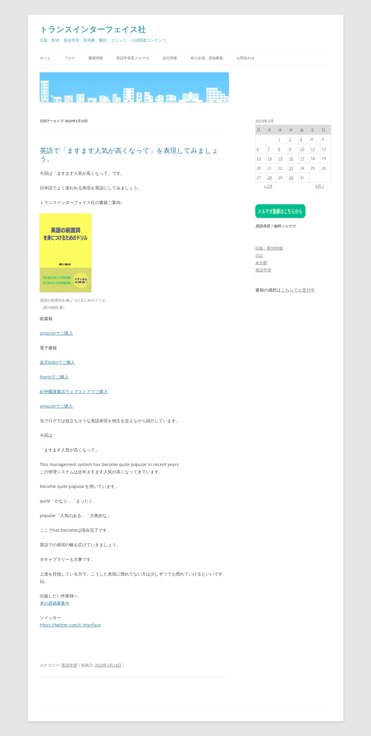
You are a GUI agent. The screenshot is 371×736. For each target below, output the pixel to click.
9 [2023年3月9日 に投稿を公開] (290, 149)
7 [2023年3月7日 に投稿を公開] (268, 149)
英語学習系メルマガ (132, 57)
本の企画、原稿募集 (206, 57)
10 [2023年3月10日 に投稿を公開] (302, 149)
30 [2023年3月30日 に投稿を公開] (291, 177)
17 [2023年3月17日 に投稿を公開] (302, 158)
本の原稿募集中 (55, 603)
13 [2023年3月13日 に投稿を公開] (259, 158)
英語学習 (69, 665)
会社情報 (169, 57)
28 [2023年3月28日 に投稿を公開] (269, 177)
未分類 (261, 262)
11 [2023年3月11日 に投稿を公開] (313, 149)
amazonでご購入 (56, 333)
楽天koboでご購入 (57, 362)
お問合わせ (246, 57)
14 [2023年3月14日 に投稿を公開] (269, 158)
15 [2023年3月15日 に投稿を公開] (280, 158)
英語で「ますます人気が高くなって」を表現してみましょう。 (129, 154)
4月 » (319, 186)
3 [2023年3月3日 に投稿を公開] (301, 139)
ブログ (69, 57)
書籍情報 (95, 57)
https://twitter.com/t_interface (70, 625)
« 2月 (268, 186)
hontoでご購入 (54, 377)
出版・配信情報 (269, 248)
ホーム (45, 57)
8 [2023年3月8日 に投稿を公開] (279, 149)
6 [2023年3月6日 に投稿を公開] (258, 149)
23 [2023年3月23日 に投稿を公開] (291, 168)
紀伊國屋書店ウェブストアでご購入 (74, 391)
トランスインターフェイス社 (93, 29)
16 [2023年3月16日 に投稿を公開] (291, 158)
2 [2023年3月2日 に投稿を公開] (290, 139)
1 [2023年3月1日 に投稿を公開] (279, 139)
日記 (259, 255)
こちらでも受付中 (298, 290)
